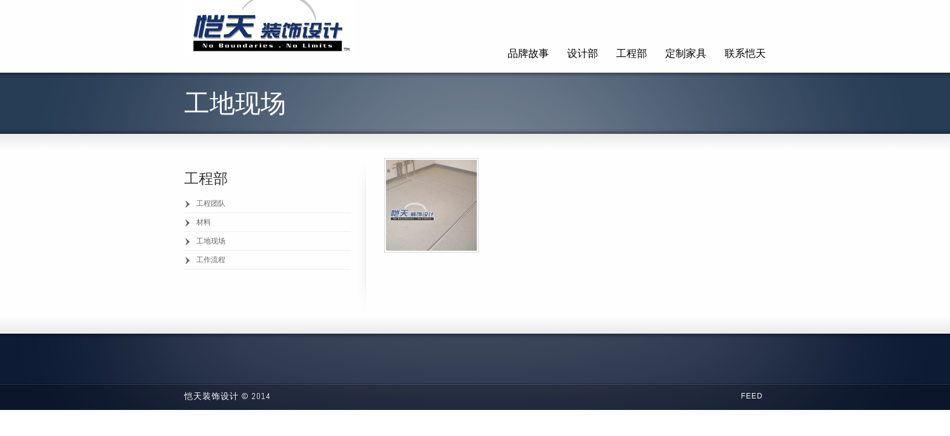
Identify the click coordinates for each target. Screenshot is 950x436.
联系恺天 (745, 53)
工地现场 (210, 241)
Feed (752, 396)
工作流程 (210, 260)
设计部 (582, 53)
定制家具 (685, 53)
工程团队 (210, 203)
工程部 (631, 53)
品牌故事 (528, 53)
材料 (203, 222)
